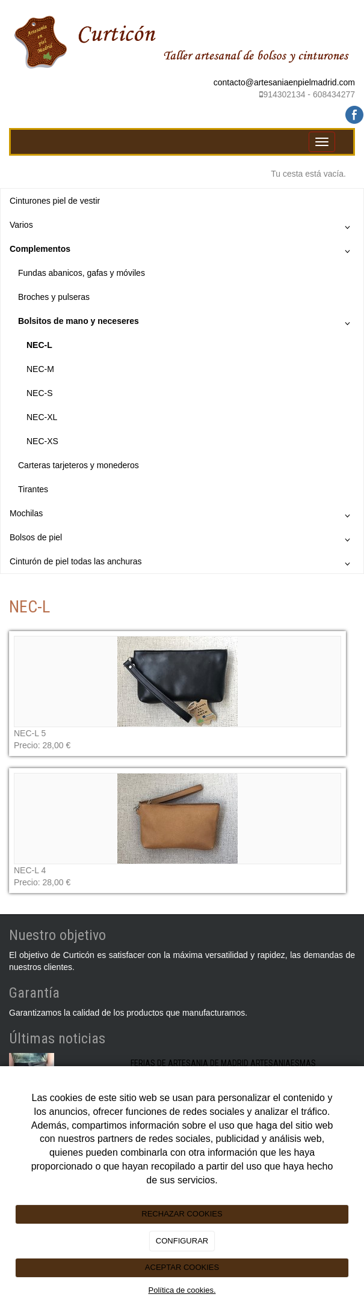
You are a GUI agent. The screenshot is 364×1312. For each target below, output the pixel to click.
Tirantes (33, 489)
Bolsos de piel (182, 539)
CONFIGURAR (182, 1240)
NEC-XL (41, 417)
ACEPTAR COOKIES (182, 1267)
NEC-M (40, 369)
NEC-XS (42, 441)
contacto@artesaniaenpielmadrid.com (284, 82)
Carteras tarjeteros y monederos (78, 465)
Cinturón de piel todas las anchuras (182, 563)
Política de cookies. (181, 1290)
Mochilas (182, 515)
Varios (182, 227)
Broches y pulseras (54, 297)
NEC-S (39, 393)
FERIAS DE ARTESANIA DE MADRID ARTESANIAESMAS (223, 1063)
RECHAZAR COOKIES (181, 1213)
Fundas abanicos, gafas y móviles (81, 273)
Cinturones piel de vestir (55, 201)
